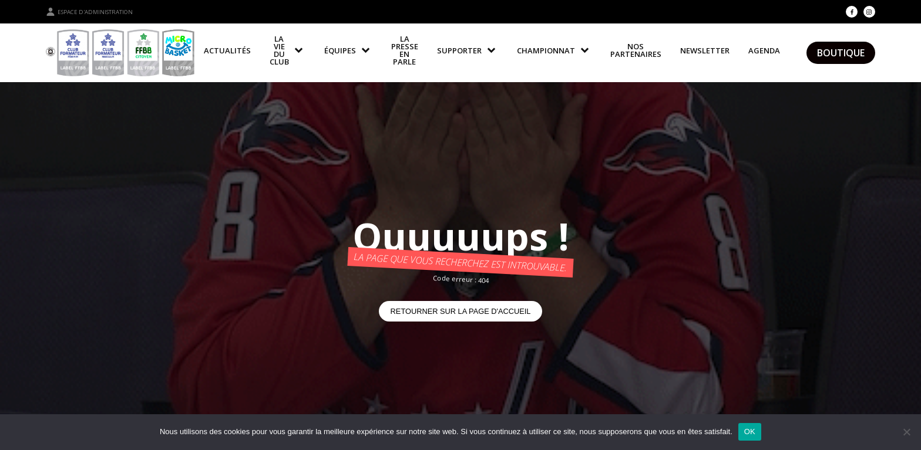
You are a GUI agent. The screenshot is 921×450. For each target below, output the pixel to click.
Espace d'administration (89, 11)
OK (749, 431)
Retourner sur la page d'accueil (461, 311)
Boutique (841, 52)
